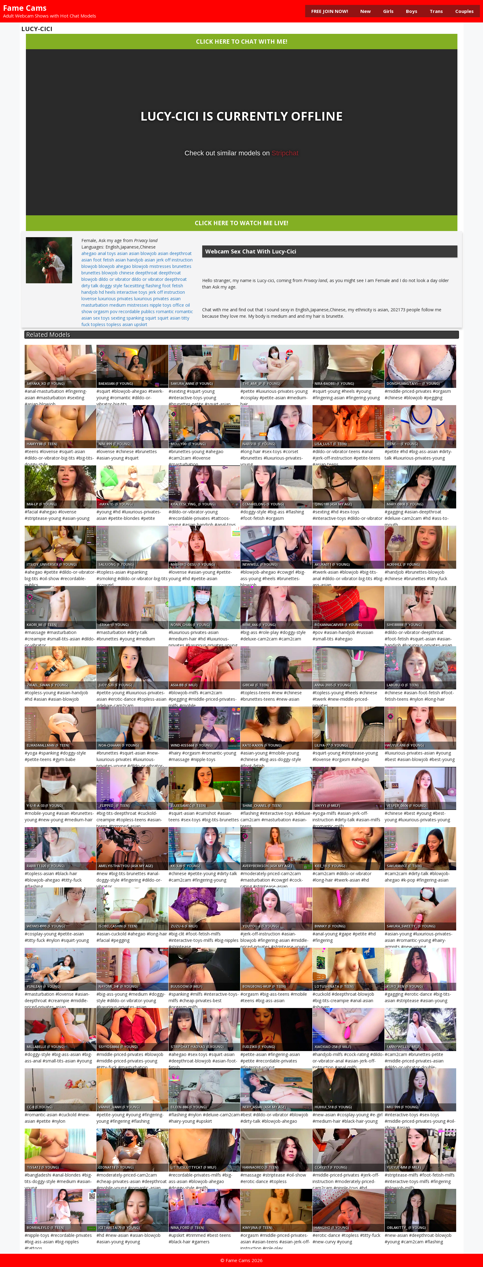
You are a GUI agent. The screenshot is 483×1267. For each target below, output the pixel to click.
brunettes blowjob (99, 273)
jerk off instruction (167, 292)
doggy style (111, 286)
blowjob (89, 266)
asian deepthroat (175, 253)
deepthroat (146, 273)
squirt (150, 318)
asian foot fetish (97, 260)
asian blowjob (143, 253)
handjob (89, 292)
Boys (411, 11)
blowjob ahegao (115, 266)
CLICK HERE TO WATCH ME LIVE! (241, 223)
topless (98, 324)
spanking (135, 318)
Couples (464, 11)
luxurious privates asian (157, 298)
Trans (436, 11)
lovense (89, 298)
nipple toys (160, 305)
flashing (153, 286)
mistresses (138, 305)
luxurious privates (115, 298)
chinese (126, 273)
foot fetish (172, 286)
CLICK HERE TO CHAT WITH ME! (241, 41)
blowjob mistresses (151, 266)
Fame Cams (25, 7)
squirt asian (169, 318)
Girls (388, 11)
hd (101, 292)
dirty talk (89, 286)
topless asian (120, 324)
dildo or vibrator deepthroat (159, 279)
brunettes (181, 266)
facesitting (134, 286)
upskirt (140, 324)
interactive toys (132, 292)
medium (117, 305)
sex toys (101, 318)
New (365, 11)
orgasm (101, 311)
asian (122, 253)
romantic (165, 311)
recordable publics (137, 311)
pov (113, 311)
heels (110, 292)
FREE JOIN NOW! (329, 11)
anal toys (107, 253)
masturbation (94, 305)
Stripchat (285, 153)
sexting (118, 318)
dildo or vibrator (114, 279)
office (178, 305)
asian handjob (129, 260)
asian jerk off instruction (169, 260)
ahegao (88, 253)
